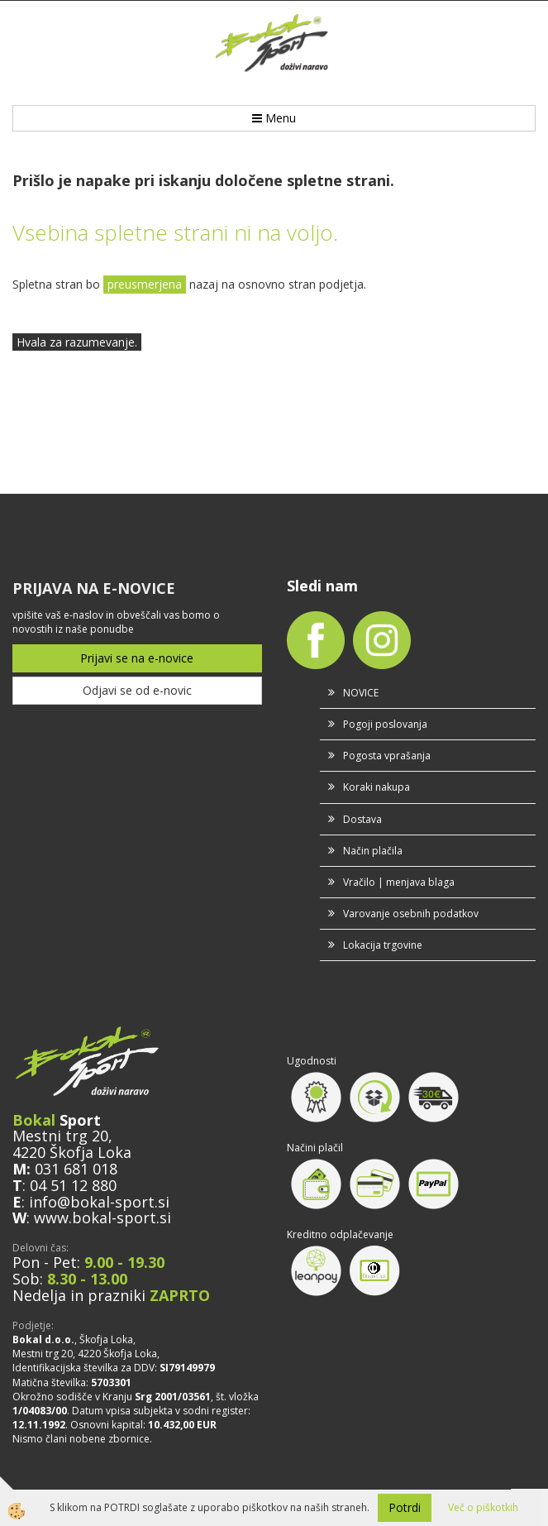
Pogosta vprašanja (387, 756)
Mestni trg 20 (60, 1136)
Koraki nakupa (376, 787)
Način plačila (373, 851)
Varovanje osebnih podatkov (411, 914)
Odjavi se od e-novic (137, 690)
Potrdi (404, 1507)
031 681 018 (76, 1169)
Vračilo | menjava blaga (399, 882)
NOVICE (361, 693)
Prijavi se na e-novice (136, 658)
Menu (274, 118)
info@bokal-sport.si (99, 1202)
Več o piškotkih (483, 1507)
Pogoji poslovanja (385, 724)
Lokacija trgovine (382, 945)
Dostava (362, 819)
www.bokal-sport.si (102, 1217)
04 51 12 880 (73, 1185)
